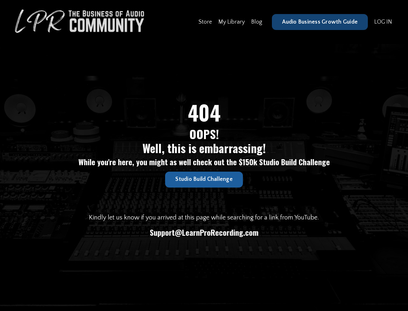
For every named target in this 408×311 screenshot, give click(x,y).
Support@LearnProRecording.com (204, 232)
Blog (256, 22)
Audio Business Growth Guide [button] (320, 22)
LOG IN (383, 22)
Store (205, 22)
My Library (231, 22)
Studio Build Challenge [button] (204, 179)
